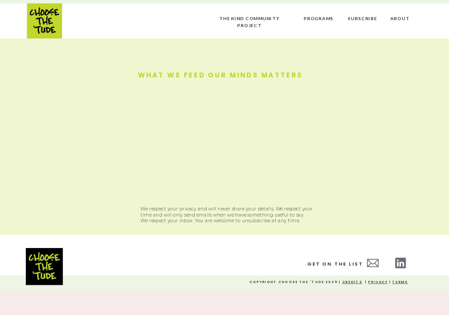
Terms (400, 282)
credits (352, 282)
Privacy (377, 282)
